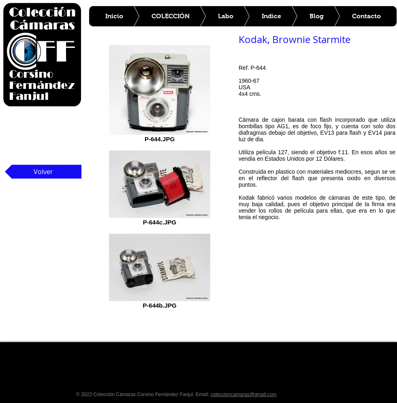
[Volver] (43, 172)
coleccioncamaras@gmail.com (244, 394)
